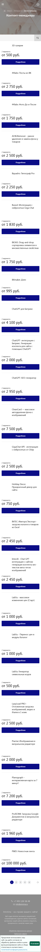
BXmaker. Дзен (19, 279)
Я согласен (35, 943)
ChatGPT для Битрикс (22, 308)
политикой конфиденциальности (14, 949)
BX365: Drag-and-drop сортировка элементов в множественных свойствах (25, 245)
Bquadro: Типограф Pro (23, 173)
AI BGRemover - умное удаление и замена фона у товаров (25, 138)
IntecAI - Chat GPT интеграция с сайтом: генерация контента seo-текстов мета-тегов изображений (24, 564)
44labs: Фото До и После (24, 104)
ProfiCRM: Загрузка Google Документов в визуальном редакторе (25, 816)
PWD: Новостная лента (23, 851)
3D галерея (17, 45)
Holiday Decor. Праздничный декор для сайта (24, 487)
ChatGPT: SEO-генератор (24, 377)
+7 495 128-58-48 (22, 901)
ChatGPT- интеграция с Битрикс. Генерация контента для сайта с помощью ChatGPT (23, 344)
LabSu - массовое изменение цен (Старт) (23, 598)
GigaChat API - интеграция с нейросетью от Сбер (25, 448)
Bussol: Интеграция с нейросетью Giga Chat (23, 206)
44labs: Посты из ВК (21, 72)
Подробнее (20, 62)
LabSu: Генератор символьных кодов (21, 673)
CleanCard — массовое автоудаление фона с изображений (23, 412)
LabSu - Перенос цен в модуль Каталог (23, 636)
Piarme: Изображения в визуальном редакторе (23, 742)
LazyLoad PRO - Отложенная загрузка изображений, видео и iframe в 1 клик (23, 707)
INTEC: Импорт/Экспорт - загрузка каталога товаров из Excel (25, 524)
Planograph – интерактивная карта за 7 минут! (24, 780)
